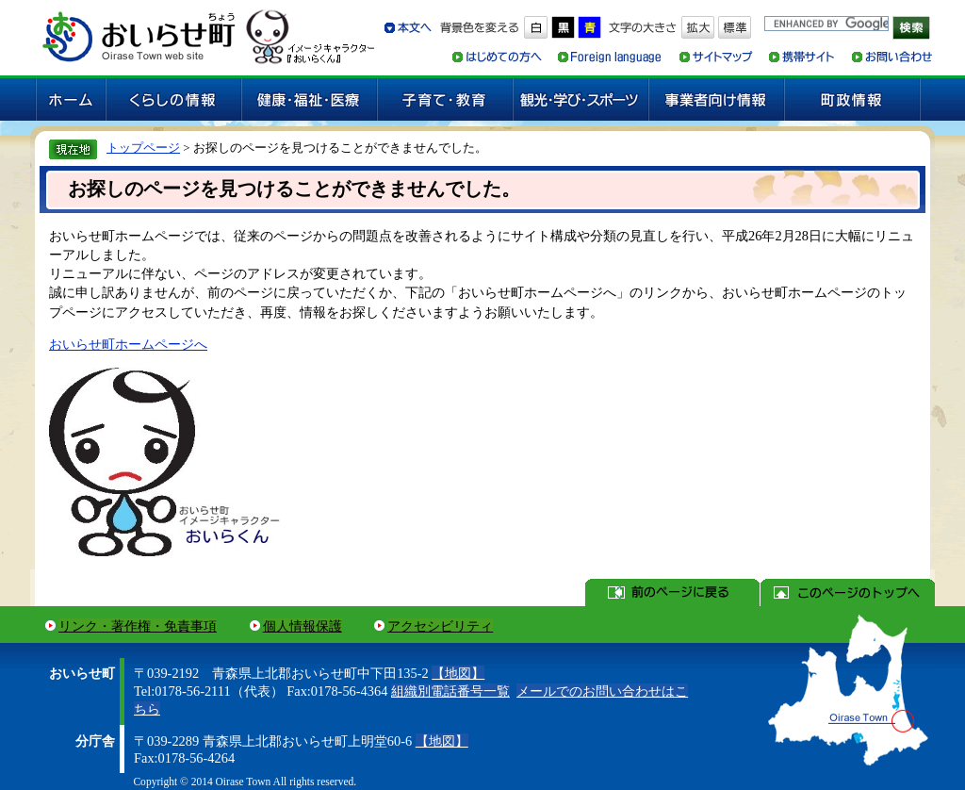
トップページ (143, 147)
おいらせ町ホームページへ (128, 344)
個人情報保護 (302, 626)
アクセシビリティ (440, 626)
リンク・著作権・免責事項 (137, 626)
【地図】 (458, 673)
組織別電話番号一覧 (450, 691)
